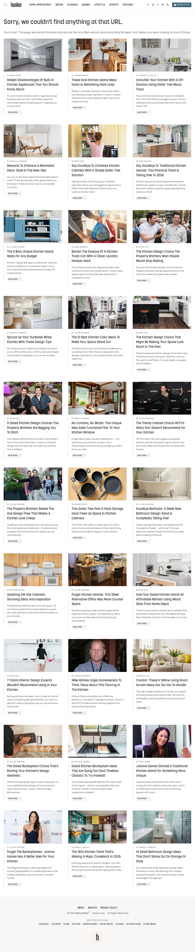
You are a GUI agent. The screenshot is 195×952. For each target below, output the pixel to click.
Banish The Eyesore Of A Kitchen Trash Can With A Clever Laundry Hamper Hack (95, 256)
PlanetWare (149, 924)
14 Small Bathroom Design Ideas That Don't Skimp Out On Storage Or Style (161, 856)
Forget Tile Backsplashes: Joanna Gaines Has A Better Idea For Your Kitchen (31, 856)
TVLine (66, 924)
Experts (114, 5)
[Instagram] (153, 4)
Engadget (44, 924)
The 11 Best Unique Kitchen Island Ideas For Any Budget (30, 254)
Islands (120, 924)
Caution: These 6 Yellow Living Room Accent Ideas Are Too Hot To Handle (162, 683)
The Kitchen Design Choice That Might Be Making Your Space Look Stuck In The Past (160, 342)
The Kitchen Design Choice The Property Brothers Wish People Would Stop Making (158, 256)
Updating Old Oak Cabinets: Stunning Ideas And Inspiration (29, 597)
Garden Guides (90, 924)
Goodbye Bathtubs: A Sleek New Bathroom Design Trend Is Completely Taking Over (158, 513)
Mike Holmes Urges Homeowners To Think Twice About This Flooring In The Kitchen (97, 685)
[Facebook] (148, 4)
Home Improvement (40, 5)
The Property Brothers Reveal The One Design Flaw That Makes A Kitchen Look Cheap (30, 513)
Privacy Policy (109, 908)
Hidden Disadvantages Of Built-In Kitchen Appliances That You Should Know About (32, 85)
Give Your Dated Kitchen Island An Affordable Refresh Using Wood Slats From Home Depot (160, 599)
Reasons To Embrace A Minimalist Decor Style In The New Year (30, 168)
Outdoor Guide (133, 924)
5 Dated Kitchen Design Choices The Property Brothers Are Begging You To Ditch (32, 428)
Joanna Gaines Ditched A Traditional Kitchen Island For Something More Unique (162, 771)
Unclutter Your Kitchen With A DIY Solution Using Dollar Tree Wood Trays (159, 85)
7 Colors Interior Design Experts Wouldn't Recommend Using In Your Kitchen (32, 685)
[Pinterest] (158, 4)
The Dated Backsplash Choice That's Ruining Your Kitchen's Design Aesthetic (32, 771)
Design (59, 5)
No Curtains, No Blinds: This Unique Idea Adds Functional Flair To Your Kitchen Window (97, 428)
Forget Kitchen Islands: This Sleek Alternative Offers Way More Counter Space (97, 599)
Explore (76, 924)
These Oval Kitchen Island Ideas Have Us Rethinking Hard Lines (94, 83)
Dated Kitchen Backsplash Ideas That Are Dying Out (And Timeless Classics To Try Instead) (95, 771)
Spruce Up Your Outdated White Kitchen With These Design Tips (29, 340)
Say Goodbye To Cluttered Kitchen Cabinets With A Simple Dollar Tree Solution (96, 170)
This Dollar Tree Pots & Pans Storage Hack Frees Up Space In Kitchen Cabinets (97, 513)
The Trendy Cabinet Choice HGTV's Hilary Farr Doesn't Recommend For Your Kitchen (161, 428)
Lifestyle (99, 5)
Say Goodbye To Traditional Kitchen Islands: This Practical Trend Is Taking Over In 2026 (161, 170)
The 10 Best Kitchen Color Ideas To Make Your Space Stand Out (96, 340)
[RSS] (168, 4)
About (81, 908)
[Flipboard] (163, 4)
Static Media (81, 913)
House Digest (106, 924)
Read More (13, 112)
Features (128, 5)
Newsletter (182, 5)
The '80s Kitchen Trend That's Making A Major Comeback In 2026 (96, 854)
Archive (92, 908)
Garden (86, 5)
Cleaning (72, 5)
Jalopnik (56, 924)
